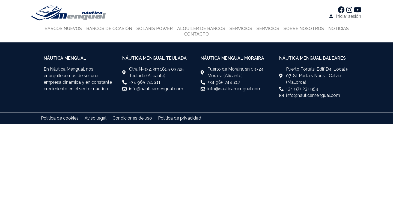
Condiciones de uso (132, 118)
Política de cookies (60, 118)
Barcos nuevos (63, 28)
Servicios (241, 28)
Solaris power (154, 28)
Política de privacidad (179, 118)
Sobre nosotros (304, 28)
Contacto (196, 34)
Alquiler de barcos (201, 28)
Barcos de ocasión (109, 28)
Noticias (338, 28)
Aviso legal (95, 118)
